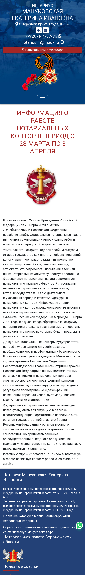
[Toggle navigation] (42, 99)
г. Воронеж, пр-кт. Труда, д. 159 (42, 24)
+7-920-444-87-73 (42, 36)
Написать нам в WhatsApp (43, 50)
